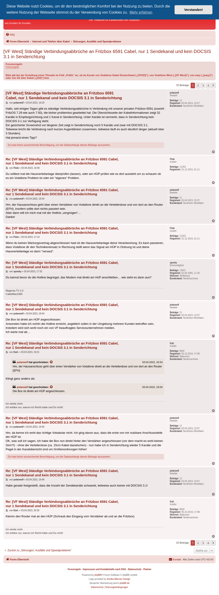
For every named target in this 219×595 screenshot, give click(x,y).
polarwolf (22, 362)
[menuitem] (10, 34)
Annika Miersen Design (118, 579)
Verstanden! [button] (193, 10)
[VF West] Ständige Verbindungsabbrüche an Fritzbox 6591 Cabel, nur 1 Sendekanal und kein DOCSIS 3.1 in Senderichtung (107, 54)
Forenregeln (12, 66)
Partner (147, 569)
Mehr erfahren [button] (141, 12)
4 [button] (208, 85)
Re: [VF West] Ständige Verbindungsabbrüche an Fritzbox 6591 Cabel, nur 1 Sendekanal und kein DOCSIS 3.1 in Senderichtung (62, 161)
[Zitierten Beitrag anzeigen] (51, 362)
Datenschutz (134, 569)
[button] (213, 85)
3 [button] (203, 85)
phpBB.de (124, 583)
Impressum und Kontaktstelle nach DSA (104, 569)
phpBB (97, 575)
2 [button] (198, 85)
